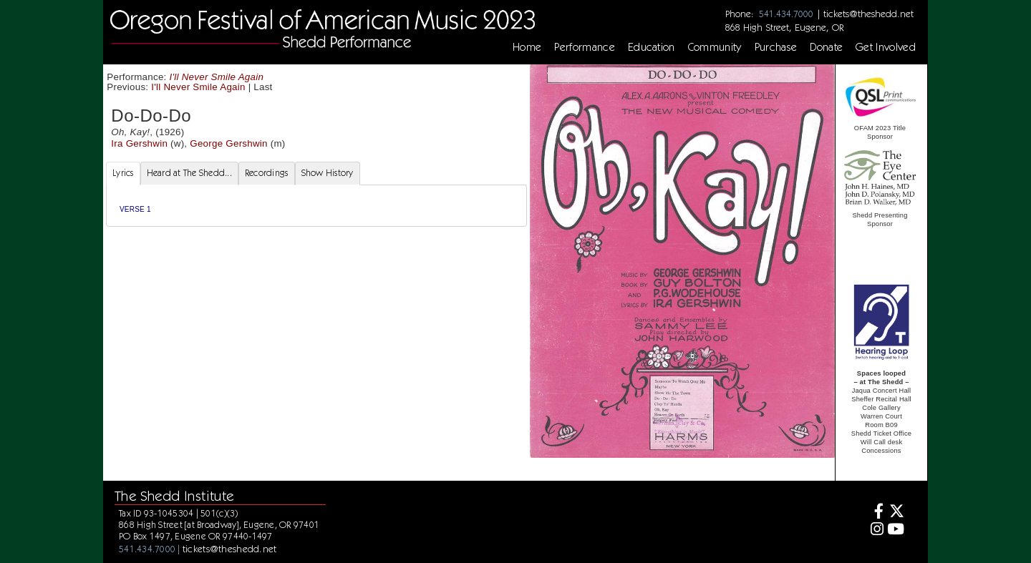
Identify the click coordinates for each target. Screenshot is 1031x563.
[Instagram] (875, 530)
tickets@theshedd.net (868, 13)
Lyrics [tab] (123, 172)
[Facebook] (875, 513)
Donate (826, 47)
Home (527, 47)
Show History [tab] (327, 172)
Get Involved (886, 47)
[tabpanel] (316, 205)
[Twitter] (896, 513)
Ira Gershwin (139, 143)
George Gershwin (228, 143)
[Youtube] (896, 530)
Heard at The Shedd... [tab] (189, 172)
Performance (584, 47)
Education (651, 47)
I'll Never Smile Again (217, 77)
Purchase (776, 47)
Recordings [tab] (267, 172)
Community (715, 47)
